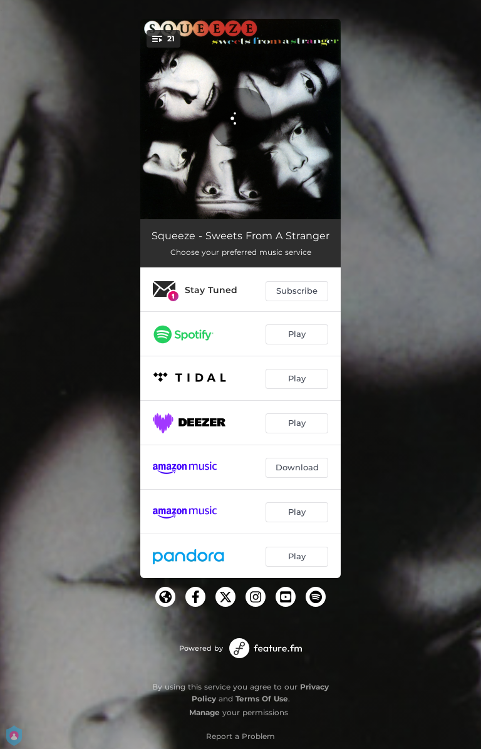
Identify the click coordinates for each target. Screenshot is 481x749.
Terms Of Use (261, 698)
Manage (204, 712)
